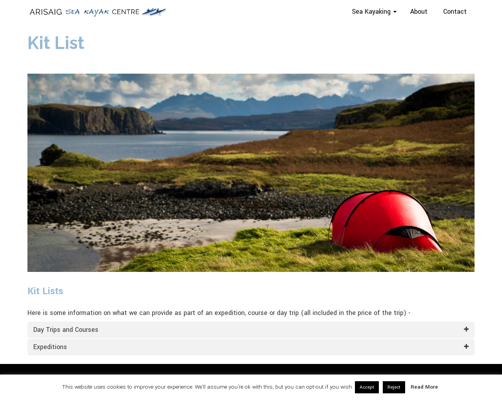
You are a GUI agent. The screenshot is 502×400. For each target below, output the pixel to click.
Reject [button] (393, 387)
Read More (424, 387)
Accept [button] (367, 387)
